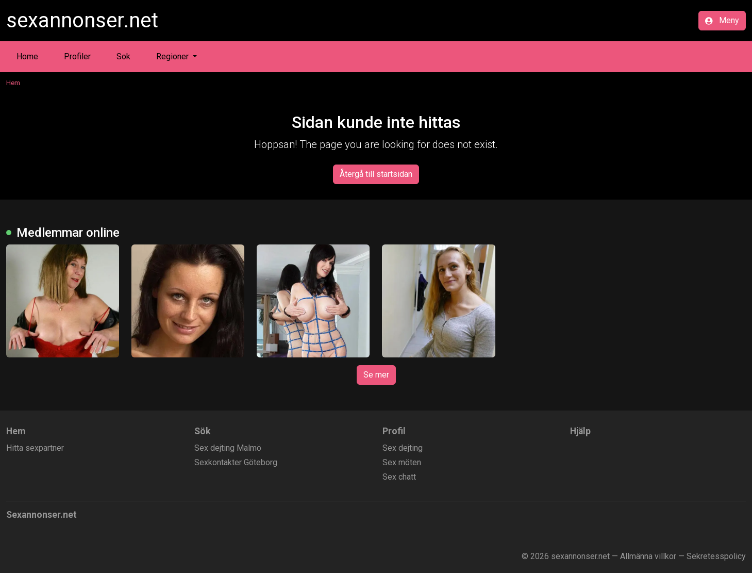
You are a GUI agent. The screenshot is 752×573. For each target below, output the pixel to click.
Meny (722, 20)
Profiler (77, 56)
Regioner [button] (173, 56)
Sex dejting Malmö (227, 448)
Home (27, 56)
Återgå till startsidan (376, 174)
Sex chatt (399, 477)
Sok (123, 56)
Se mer (376, 375)
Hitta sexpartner (35, 448)
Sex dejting (402, 448)
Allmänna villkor (648, 556)
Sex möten (401, 462)
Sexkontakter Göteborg (235, 462)
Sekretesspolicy (716, 556)
